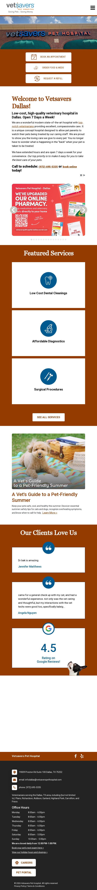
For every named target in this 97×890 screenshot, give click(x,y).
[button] (81, 175)
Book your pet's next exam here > (28, 848)
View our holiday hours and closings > (30, 852)
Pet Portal (24, 872)
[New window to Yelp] (82, 757)
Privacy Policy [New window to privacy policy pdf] (20, 886)
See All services (48, 417)
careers (23, 862)
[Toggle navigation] (92, 7)
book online (70, 166)
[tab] (31, 239)
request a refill (48, 78)
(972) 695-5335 (48, 166)
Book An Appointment (48, 57)
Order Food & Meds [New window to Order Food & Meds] (48, 67)
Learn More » (49, 512)
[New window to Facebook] (75, 757)
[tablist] (48, 239)
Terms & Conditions (36, 886)
